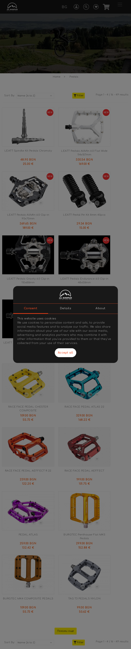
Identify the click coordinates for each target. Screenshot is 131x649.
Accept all (65, 352)
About (100, 308)
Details (65, 308)
